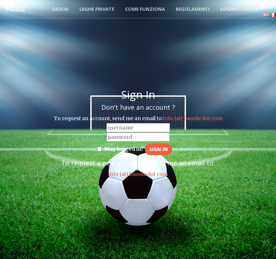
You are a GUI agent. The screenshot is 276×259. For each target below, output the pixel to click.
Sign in (158, 149)
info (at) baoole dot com (192, 118)
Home (15, 9)
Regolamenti (193, 9)
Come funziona (145, 9)
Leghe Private (96, 9)
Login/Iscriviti (239, 9)
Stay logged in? (124, 149)
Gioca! (60, 9)
